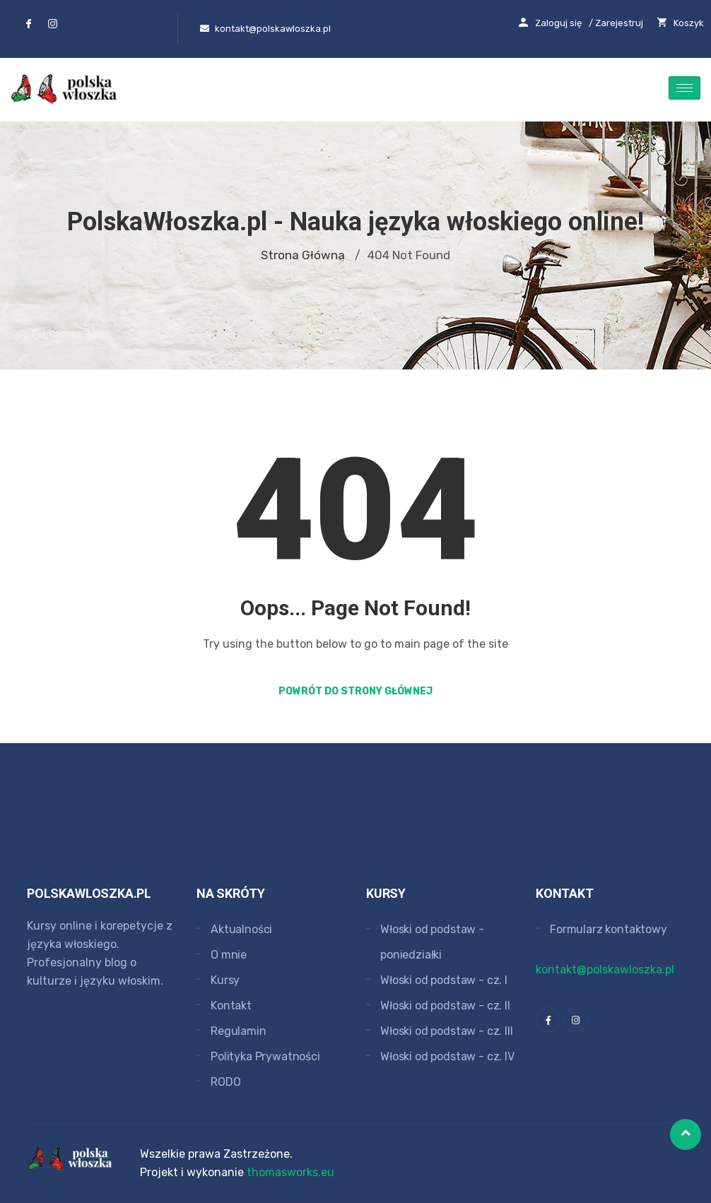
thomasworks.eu (290, 1172)
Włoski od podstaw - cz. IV (447, 1056)
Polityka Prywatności (265, 1056)
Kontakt (231, 1005)
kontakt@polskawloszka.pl (605, 969)
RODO (225, 1082)
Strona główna (303, 255)
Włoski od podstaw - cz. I (443, 980)
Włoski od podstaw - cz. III (446, 1031)
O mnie (229, 954)
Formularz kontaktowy (608, 929)
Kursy (225, 980)
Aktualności (241, 929)
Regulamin (238, 1031)
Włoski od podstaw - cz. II (445, 1005)
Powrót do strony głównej (355, 691)
